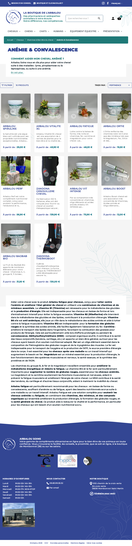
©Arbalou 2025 (36, 543)
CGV (46, 543)
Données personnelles (59, 543)
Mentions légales (78, 543)
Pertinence (120, 85)
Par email (54, 488)
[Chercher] (80, 18)
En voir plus (17, 72)
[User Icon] (113, 18)
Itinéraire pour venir (104, 493)
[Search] (99, 18)
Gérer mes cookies (94, 543)
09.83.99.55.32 (56, 483)
